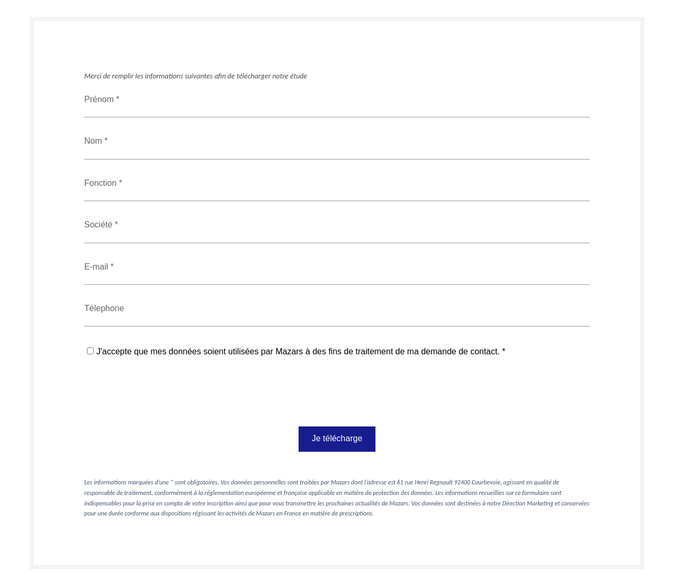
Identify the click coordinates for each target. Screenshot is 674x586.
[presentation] (164, 397)
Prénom (100, 99)
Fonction (101, 182)
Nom (94, 140)
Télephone (104, 308)
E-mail (97, 266)
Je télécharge (337, 438)
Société (99, 224)
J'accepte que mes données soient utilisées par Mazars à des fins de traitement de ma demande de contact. (298, 351)
